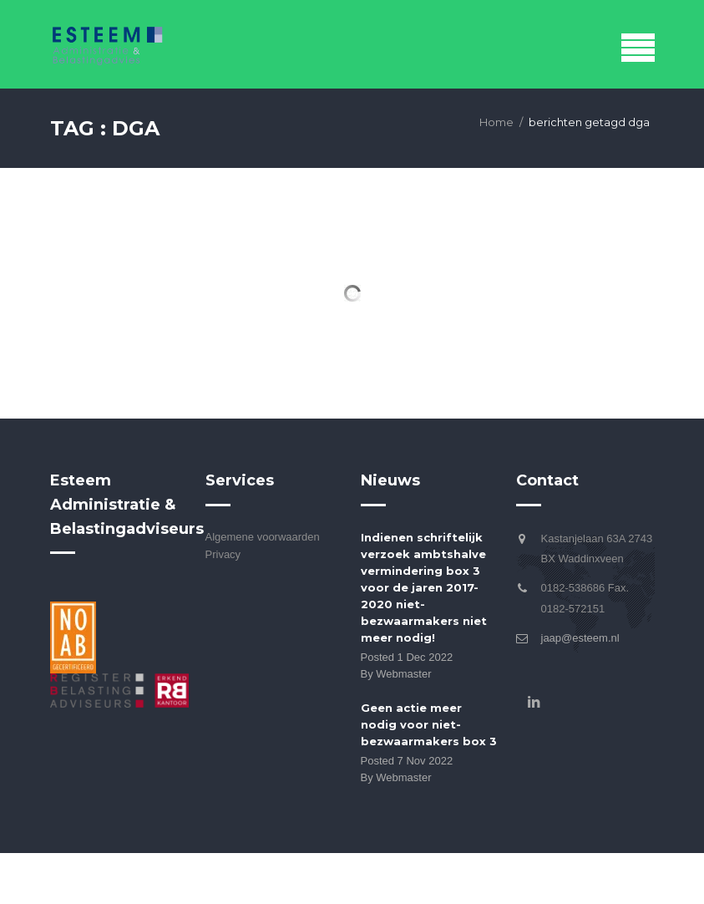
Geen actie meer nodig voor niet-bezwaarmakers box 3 (429, 724)
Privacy (223, 554)
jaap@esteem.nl (580, 638)
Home (496, 122)
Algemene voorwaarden (262, 537)
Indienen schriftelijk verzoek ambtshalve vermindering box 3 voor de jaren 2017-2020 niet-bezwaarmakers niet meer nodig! (424, 587)
